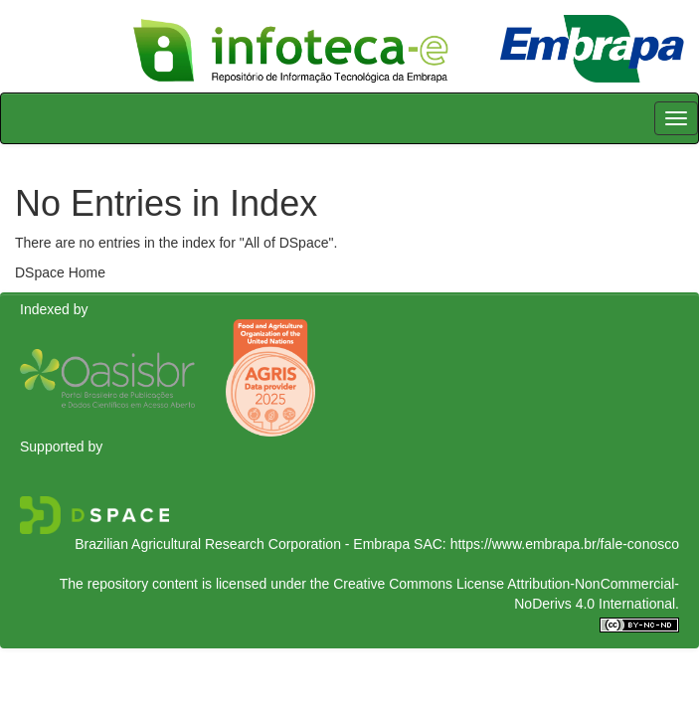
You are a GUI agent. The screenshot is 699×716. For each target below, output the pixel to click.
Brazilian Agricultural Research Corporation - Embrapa (242, 544)
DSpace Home (60, 272)
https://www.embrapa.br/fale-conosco (564, 544)
